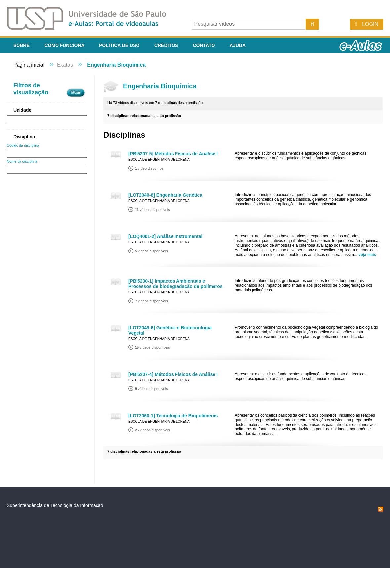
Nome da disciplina (22, 161)
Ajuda (238, 45)
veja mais (367, 254)
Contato (204, 45)
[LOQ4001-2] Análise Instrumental (165, 236)
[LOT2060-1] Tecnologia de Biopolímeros (173, 415)
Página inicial (28, 65)
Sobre (21, 45)
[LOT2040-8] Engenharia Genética (165, 195)
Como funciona (64, 45)
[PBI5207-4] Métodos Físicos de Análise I (173, 374)
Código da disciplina (23, 145)
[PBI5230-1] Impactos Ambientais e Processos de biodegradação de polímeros (175, 283)
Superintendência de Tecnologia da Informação (55, 505)
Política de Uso (119, 45)
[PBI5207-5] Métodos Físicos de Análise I (173, 153)
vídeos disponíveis (152, 210)
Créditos (166, 45)
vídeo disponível (149, 168)
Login (370, 24)
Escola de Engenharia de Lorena (159, 159)
